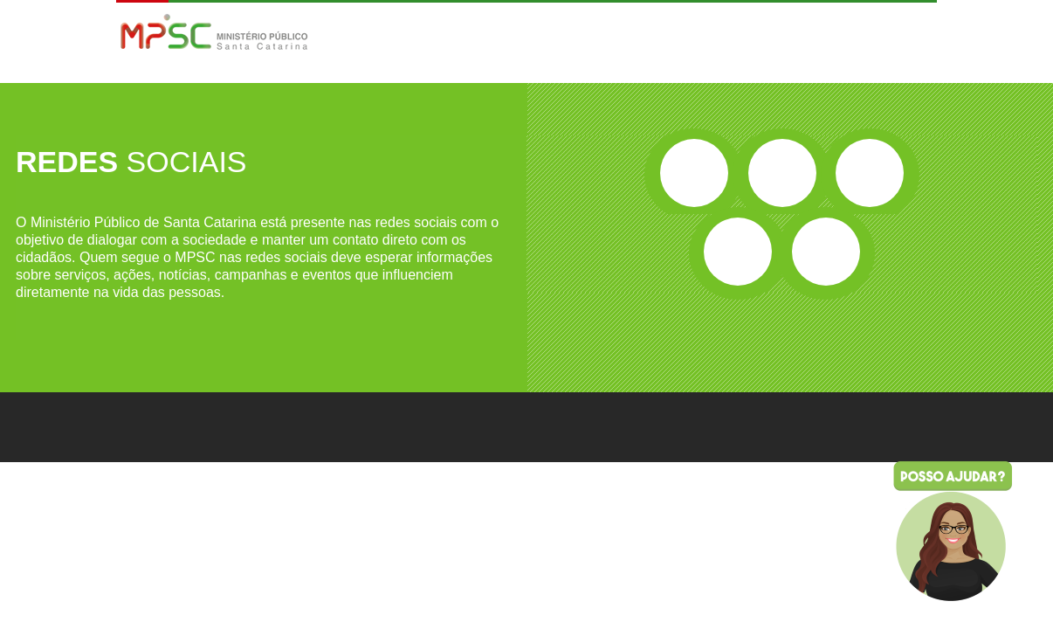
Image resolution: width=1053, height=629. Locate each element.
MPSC (214, 33)
